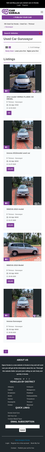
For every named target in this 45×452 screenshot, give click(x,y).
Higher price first (32, 51)
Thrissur (30, 402)
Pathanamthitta (32, 396)
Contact (13, 448)
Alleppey (11, 387)
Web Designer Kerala (22, 440)
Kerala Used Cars (14, 413)
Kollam (10, 405)
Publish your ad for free (26, 448)
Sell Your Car (12, 416)
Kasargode (11, 402)
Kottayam (30, 387)
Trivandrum (31, 399)
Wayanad (30, 405)
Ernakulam (11, 393)
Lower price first (20, 51)
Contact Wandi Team (15, 419)
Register (25, 5)
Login (19, 5)
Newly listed (9, 51)
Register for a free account (20, 443)
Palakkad (30, 393)
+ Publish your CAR (22, 17)
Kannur (10, 399)
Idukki (10, 396)
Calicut (10, 390)
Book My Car (35, 443)
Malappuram (31, 390)
